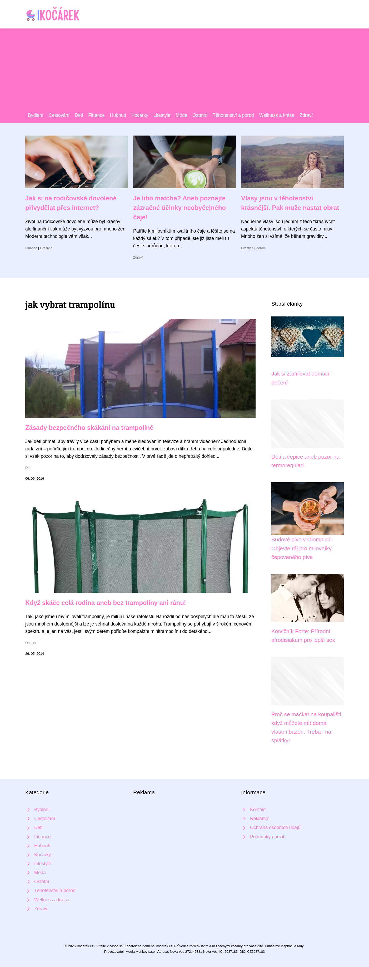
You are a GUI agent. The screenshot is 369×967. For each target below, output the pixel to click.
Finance (96, 115)
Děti (79, 115)
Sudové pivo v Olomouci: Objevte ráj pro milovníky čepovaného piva (301, 548)
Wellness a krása (277, 115)
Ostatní (200, 115)
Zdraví (306, 115)
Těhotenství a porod (233, 115)
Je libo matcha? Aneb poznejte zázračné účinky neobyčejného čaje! (179, 208)
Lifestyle (162, 115)
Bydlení (35, 115)
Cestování (59, 115)
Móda (181, 115)
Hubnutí (118, 115)
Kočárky (139, 115)
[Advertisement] (184, 72)
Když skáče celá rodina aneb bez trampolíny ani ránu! (105, 602)
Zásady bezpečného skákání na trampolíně (89, 427)
